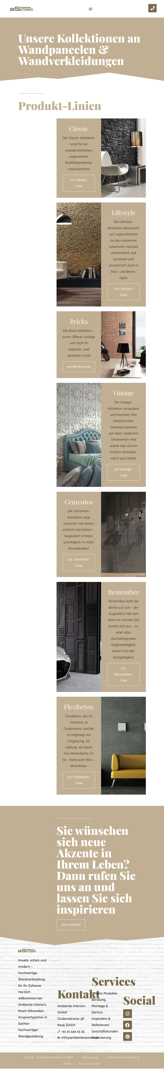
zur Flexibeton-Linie (78, 790)
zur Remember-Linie (123, 682)
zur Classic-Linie (79, 184)
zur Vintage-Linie (123, 477)
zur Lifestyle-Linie (124, 294)
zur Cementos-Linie (78, 569)
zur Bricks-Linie (79, 370)
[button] (91, 9)
